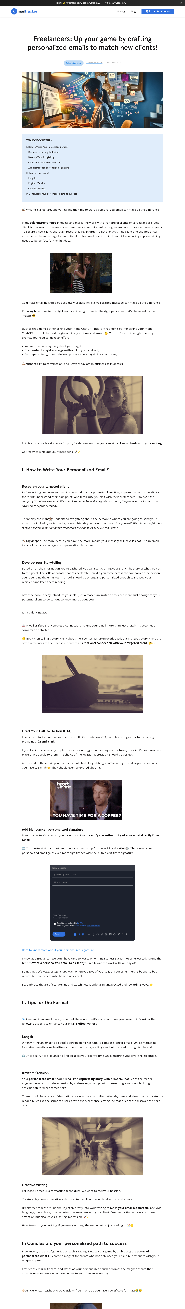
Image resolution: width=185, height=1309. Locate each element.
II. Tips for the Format (37, 173)
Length (32, 178)
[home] (24, 11)
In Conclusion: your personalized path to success (51, 193)
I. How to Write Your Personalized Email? (47, 147)
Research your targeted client (43, 152)
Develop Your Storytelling (41, 157)
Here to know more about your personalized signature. (58, 950)
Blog (133, 11)
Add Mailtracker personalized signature (48, 167)
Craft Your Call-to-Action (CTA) (44, 162)
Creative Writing (36, 188)
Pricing (121, 11)
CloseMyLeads (114, 3)
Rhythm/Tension (36, 183)
